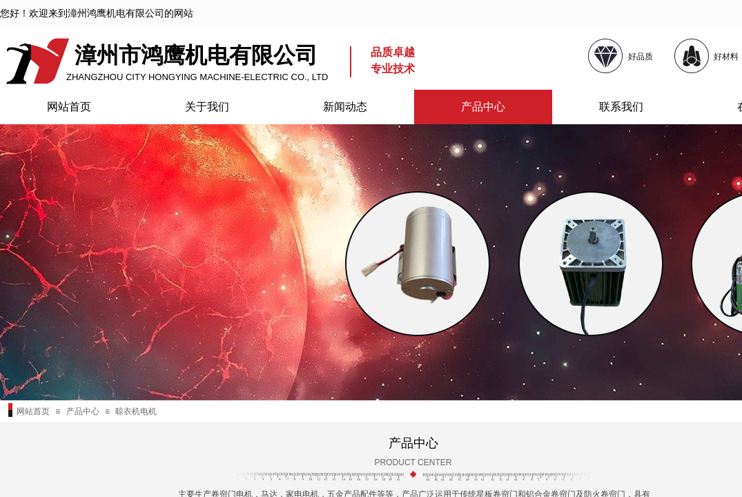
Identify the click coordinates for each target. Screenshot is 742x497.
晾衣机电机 (136, 411)
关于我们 (207, 107)
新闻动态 (345, 107)
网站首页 (69, 107)
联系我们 (621, 107)
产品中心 (483, 107)
